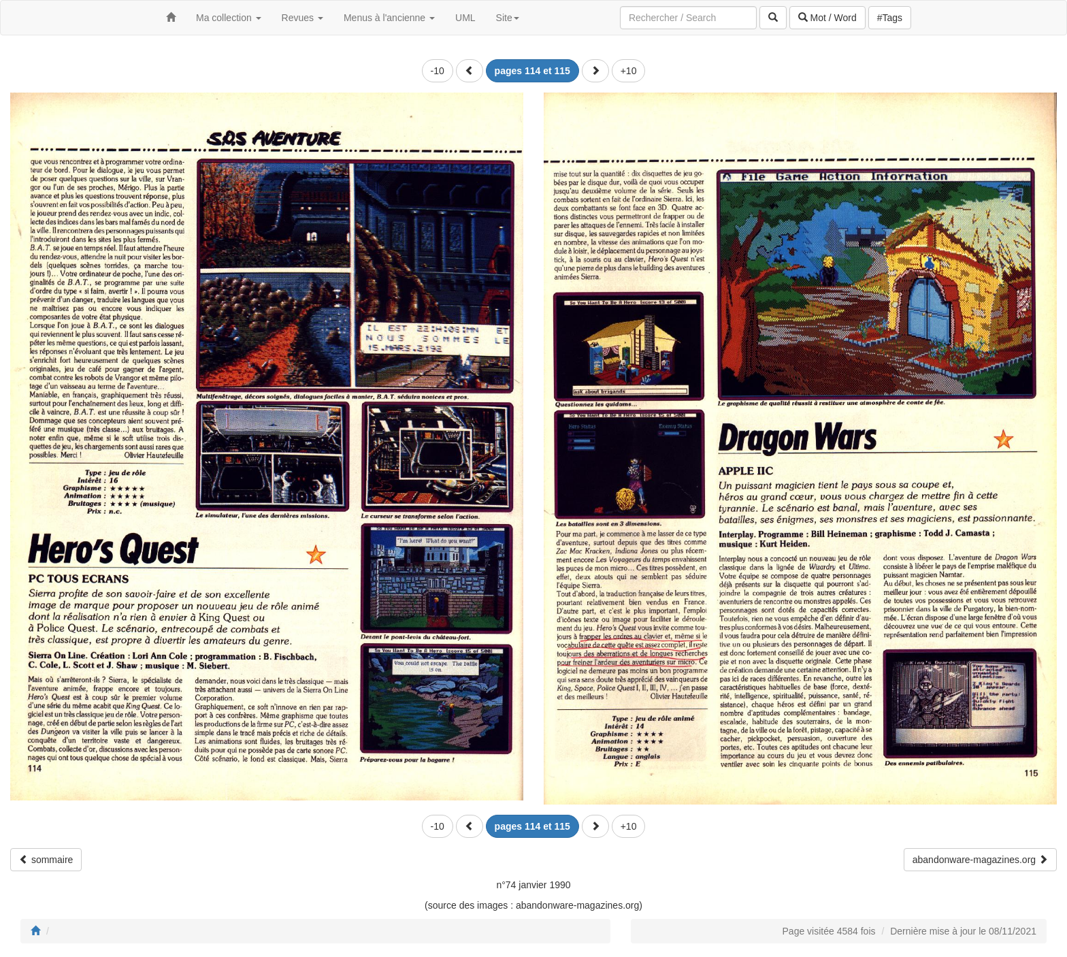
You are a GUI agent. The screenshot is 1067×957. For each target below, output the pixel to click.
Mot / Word (827, 17)
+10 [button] (629, 70)
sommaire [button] (46, 859)
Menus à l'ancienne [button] (389, 17)
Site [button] (507, 17)
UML (465, 17)
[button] (469, 70)
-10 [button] (437, 70)
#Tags (889, 17)
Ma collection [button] (228, 17)
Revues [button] (302, 17)
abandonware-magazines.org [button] (980, 859)
